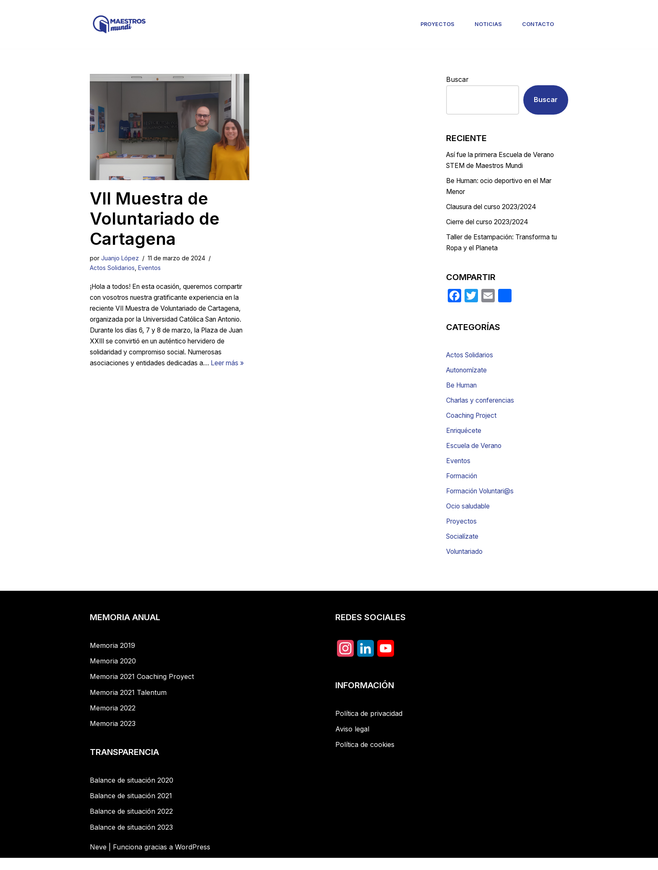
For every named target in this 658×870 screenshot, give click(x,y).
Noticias (488, 24)
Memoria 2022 (113, 720)
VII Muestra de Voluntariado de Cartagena (154, 218)
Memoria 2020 (113, 673)
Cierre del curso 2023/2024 (490, 225)
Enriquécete (465, 438)
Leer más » (184, 379)
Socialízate (463, 547)
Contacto (538, 24)
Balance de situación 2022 (131, 823)
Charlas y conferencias (483, 407)
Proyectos (438, 24)
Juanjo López (120, 258)
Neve (98, 859)
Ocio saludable (469, 516)
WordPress (192, 859)
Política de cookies (364, 756)
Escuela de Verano (476, 454)
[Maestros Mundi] (119, 24)
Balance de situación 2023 (131, 839)
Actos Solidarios (113, 268)
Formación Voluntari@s (483, 501)
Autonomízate (468, 376)
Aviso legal (352, 741)
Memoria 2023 (113, 735)
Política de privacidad (368, 725)
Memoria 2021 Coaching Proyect (142, 688)
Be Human (463, 391)
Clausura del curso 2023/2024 (494, 210)
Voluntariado (466, 563)
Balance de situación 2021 (131, 808)
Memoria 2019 (112, 657)
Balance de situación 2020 (131, 792)
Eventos (150, 268)
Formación (463, 485)
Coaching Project (473, 423)
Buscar (457, 79)
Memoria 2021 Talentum (128, 704)
